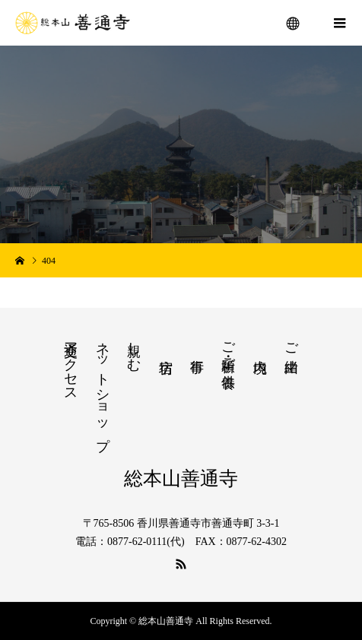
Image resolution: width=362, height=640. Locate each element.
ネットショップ (102, 388)
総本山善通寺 (181, 478)
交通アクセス (70, 364)
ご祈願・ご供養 (228, 349)
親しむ (133, 348)
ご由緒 (291, 342)
